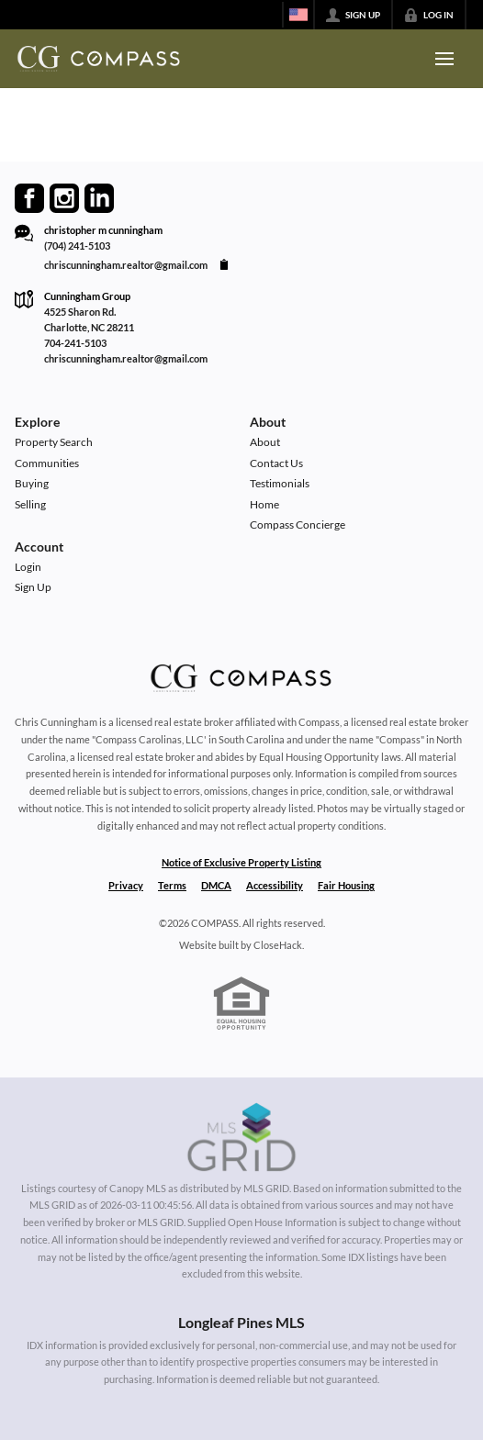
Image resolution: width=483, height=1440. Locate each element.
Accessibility (274, 885)
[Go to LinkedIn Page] (99, 198)
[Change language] (298, 15)
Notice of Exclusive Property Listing (241, 862)
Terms (172, 885)
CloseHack (277, 945)
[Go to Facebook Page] (29, 198)
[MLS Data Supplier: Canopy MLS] (242, 1138)
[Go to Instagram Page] (64, 198)
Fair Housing (346, 885)
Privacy (125, 885)
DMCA (216, 885)
